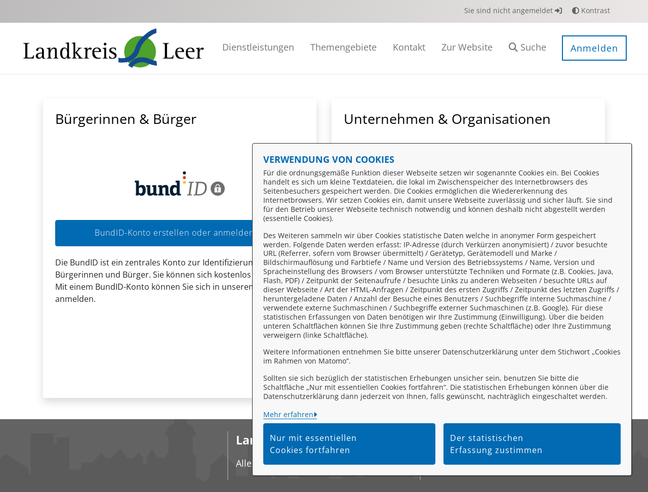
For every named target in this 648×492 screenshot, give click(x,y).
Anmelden (594, 48)
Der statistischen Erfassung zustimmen (496, 444)
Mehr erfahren (288, 414)
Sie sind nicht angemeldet (513, 10)
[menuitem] (258, 48)
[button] (527, 48)
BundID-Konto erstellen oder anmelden (180, 232)
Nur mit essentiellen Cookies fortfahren (313, 444)
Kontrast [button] (591, 10)
